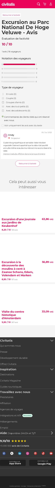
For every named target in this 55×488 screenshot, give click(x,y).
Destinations (7, 374)
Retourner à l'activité (11, 15)
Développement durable (13, 357)
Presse (3, 351)
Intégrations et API (10, 415)
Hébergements (8, 421)
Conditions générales (14, 486)
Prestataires (6, 397)
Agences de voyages (11, 409)
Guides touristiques (10, 386)
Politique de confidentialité (34, 486)
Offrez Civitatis (8, 364)
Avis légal (23, 486)
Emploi (4, 427)
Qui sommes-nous (10, 345)
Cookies (44, 485)
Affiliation (5, 403)
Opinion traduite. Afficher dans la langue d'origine (24, 154)
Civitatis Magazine (10, 380)
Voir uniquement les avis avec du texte (23, 125)
